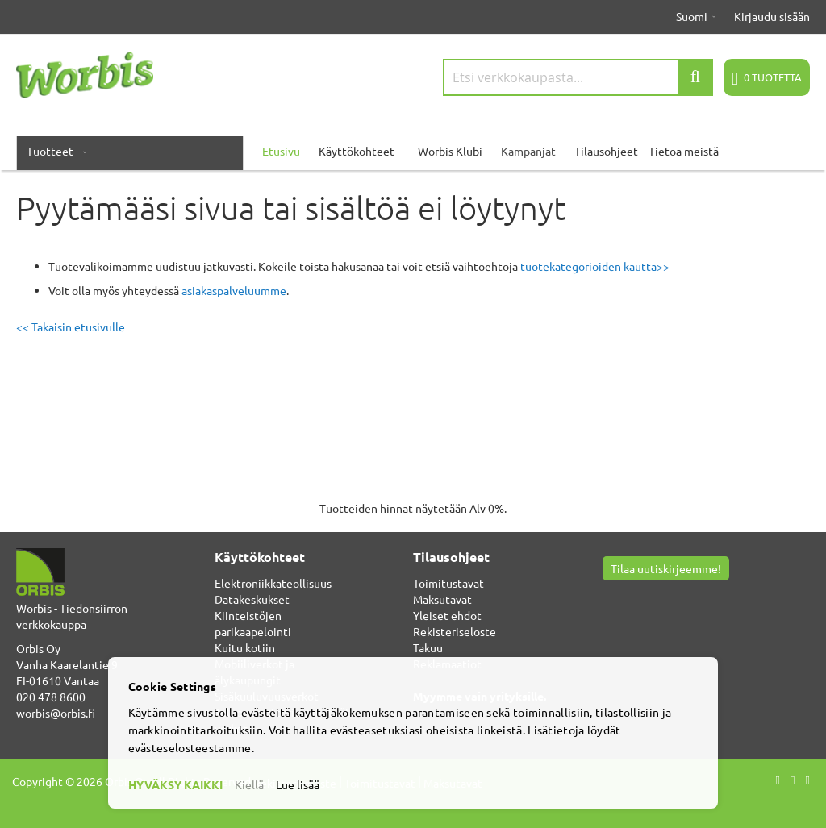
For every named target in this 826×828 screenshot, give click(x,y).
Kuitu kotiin (245, 647)
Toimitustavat (448, 583)
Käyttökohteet (356, 151)
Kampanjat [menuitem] (528, 151)
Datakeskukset (252, 599)
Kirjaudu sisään (772, 16)
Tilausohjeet (606, 151)
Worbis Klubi (450, 151)
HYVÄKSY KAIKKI (175, 784)
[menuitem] (53, 150)
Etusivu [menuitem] (281, 151)
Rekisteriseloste (454, 631)
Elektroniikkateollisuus (273, 583)
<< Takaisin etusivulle (70, 326)
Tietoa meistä (684, 151)
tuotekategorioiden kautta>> (595, 266)
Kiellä (249, 784)
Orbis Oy (38, 648)
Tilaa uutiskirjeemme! (666, 568)
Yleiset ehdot (447, 615)
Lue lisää (297, 784)
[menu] (413, 150)
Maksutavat (442, 599)
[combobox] (577, 77)
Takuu (428, 647)
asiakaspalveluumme (233, 290)
